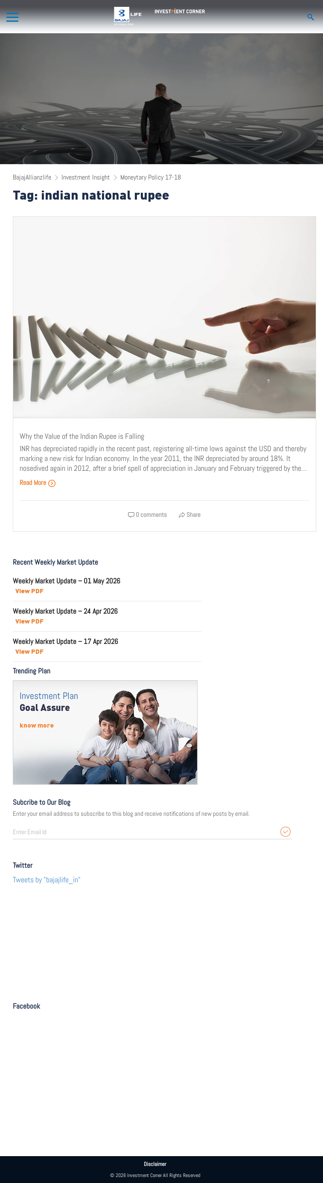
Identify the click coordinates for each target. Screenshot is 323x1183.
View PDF (29, 590)
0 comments (147, 514)
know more (37, 725)
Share (190, 514)
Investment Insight (85, 177)
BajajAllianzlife (32, 177)
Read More (38, 482)
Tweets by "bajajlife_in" (47, 879)
